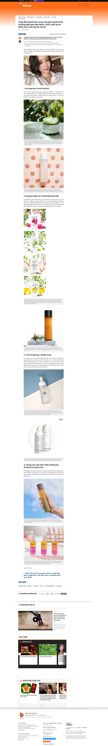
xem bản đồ (21, 730)
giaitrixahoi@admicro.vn (49, 736)
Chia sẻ (21, 34)
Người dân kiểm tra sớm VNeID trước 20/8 (29, 696)
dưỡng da (59, 586)
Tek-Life (74, 708)
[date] (48, 593)
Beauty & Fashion (31, 708)
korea (42, 586)
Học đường (79, 708)
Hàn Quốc (36, 586)
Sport (37, 708)
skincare (29, 586)
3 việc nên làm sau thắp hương (28, 656)
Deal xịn (54, 17)
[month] (53, 593)
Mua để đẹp (39, 17)
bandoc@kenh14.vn (43, 715)
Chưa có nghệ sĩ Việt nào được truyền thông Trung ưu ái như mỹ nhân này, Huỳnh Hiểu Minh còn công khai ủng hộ (48, 697)
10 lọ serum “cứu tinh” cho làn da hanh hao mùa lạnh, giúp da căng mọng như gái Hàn (42, 43)
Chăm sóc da (22, 586)
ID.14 (26, 0)
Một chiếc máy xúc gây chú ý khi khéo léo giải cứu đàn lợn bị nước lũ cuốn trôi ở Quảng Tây (60, 617)
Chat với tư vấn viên (49, 739)
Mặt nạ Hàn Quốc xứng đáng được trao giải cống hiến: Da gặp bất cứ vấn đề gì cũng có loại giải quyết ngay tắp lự (42, 575)
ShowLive (31, 0)
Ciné (22, 708)
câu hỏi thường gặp (31, 715)
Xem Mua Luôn (21, 17)
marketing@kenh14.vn (48, 730)
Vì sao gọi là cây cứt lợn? (46, 656)
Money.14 (84, 708)
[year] (58, 593)
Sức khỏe (69, 708)
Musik (25, 708)
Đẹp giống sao (31, 17)
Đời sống (41, 708)
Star (19, 708)
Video (88, 708)
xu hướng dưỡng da (50, 586)
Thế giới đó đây (64, 708)
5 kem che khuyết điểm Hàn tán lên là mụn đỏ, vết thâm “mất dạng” (38, 41)
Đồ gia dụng (47, 17)
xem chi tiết (46, 741)
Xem (64, 593)
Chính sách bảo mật (48, 744)
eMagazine (22, 0)
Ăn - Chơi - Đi (50, 708)
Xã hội (45, 708)
